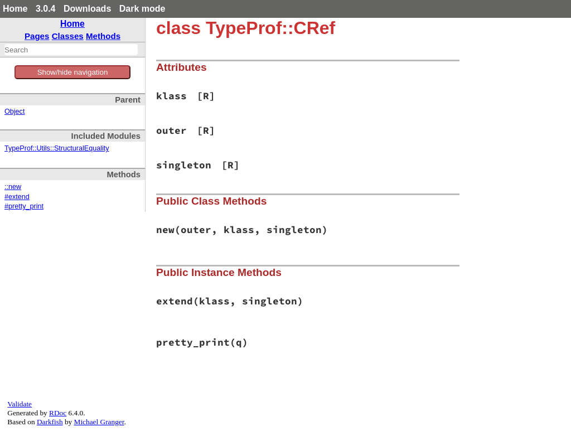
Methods (103, 36)
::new (12, 187)
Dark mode (142, 8)
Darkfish (50, 422)
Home (15, 8)
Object (14, 111)
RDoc (57, 413)
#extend (17, 197)
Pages (37, 36)
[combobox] (71, 49)
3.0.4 (46, 8)
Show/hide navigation (72, 72)
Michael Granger (99, 422)
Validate (19, 404)
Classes (68, 36)
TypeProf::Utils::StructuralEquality (56, 148)
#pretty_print (23, 206)
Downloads (87, 8)
